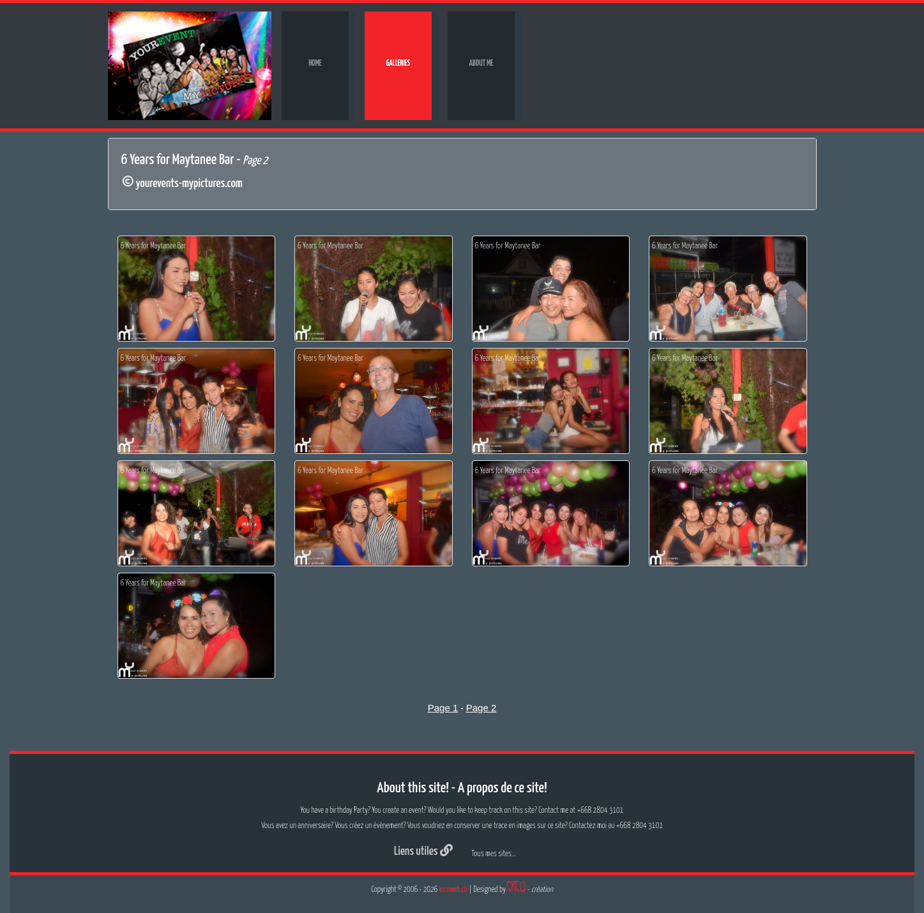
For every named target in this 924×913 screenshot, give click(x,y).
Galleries (398, 63)
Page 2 (481, 707)
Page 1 (443, 707)
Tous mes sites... (494, 854)
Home (314, 63)
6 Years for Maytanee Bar (153, 246)
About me (481, 63)
